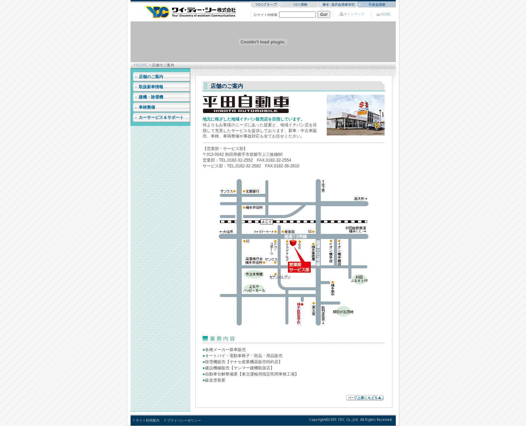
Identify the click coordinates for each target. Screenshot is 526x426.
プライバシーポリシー (184, 420)
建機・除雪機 (151, 97)
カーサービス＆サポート (161, 117)
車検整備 (147, 107)
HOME (385, 14)
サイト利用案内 (147, 420)
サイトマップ (354, 14)
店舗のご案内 (151, 76)
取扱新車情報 (151, 87)
